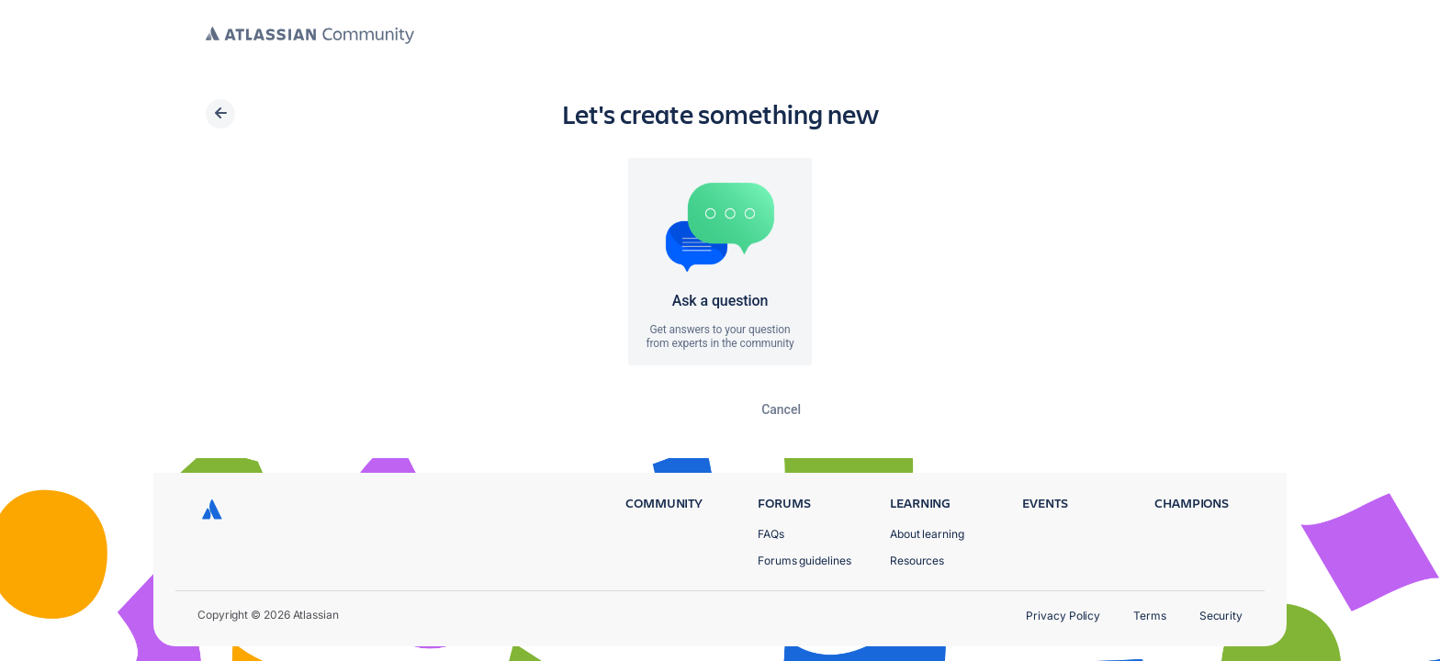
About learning (927, 534)
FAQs (771, 534)
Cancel (781, 409)
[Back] (220, 114)
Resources (917, 560)
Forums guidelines (804, 560)
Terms (1149, 615)
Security (1221, 615)
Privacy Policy (1063, 615)
